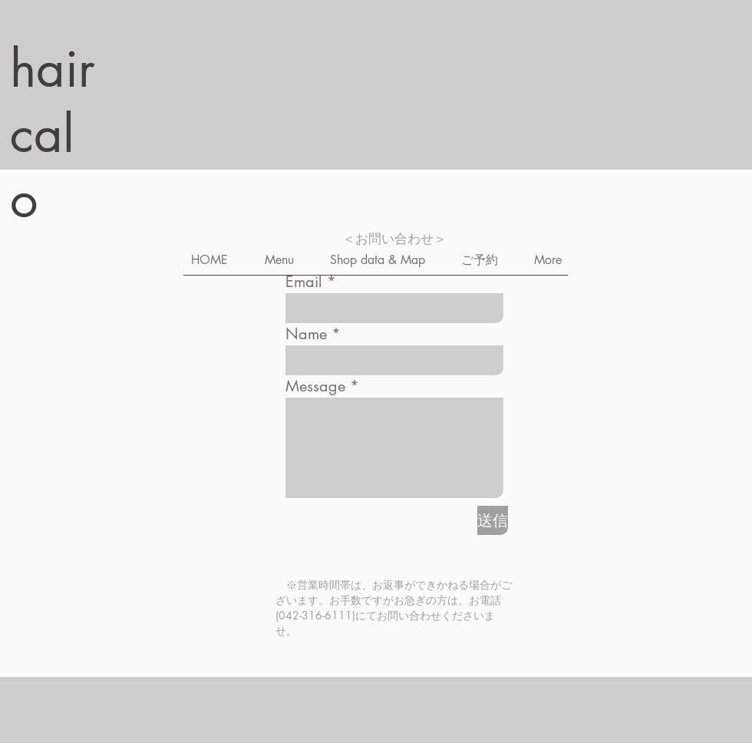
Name (306, 334)
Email (303, 281)
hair (52, 68)
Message (315, 386)
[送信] (492, 520)
